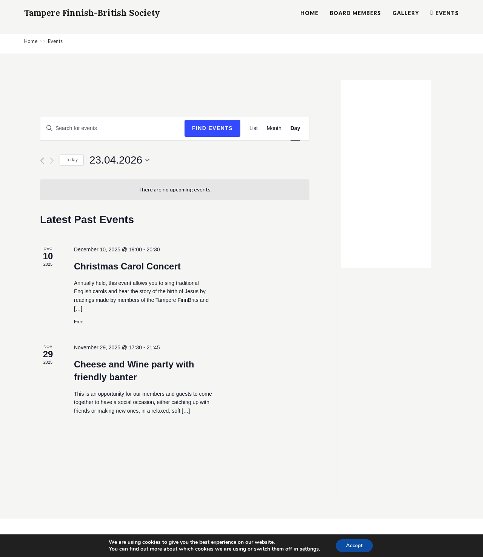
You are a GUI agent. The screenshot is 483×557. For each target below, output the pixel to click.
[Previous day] (42, 160)
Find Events (212, 128)
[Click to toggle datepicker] (119, 160)
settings (308, 548)
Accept (354, 545)
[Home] (30, 41)
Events (55, 41)
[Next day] (52, 160)
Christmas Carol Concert (127, 266)
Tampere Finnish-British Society (100, 13)
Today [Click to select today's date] (72, 159)
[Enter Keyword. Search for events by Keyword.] (112, 128)
